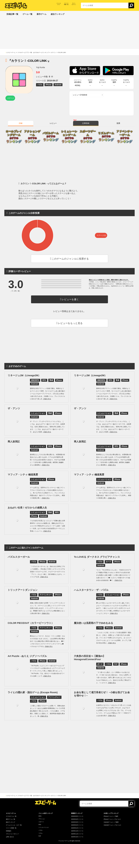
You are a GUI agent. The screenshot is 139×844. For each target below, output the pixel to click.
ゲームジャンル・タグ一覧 (14, 825)
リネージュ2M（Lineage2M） (24, 375)
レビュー (53, 123)
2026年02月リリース (77, 825)
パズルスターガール (19, 557)
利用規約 (8, 831)
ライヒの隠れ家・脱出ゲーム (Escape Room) (33, 692)
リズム (40, 833)
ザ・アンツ (14, 408)
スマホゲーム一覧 (11, 816)
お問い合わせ (10, 837)
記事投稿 (85, 123)
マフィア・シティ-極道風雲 (23, 474)
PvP (40, 836)
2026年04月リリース (77, 819)
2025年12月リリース (77, 831)
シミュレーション (44, 827)
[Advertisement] (69, 33)
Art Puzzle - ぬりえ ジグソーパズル (27, 656)
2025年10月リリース (77, 837)
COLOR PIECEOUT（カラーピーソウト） (31, 623)
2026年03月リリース (77, 822)
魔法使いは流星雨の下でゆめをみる (93, 623)
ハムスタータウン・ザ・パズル (91, 590)
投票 (118, 123)
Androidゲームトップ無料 (111, 822)
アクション (42, 819)
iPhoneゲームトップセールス (112, 819)
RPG (40, 816)
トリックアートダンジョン (23, 590)
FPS (40, 824)
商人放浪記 (14, 441)
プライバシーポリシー (12, 834)
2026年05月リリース (77, 816)
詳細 (20, 123)
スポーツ (41, 822)
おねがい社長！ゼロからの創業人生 (27, 507)
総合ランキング (10, 822)
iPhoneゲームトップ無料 (111, 816)
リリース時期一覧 (11, 828)
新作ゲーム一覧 (10, 819)
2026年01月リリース (77, 828)
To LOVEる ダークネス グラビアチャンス (97, 557)
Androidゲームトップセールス (112, 825)
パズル (40, 830)
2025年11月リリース (77, 834)
